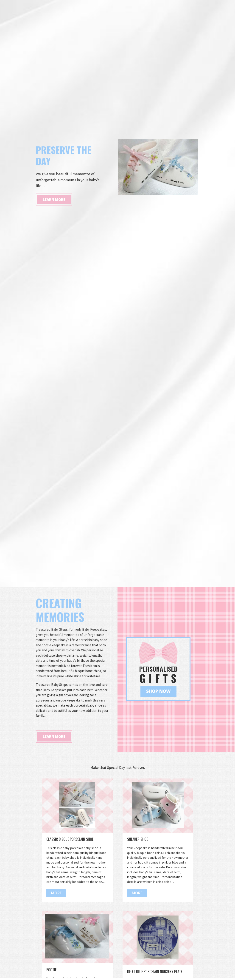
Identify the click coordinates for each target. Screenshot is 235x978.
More (56, 892)
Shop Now (158, 691)
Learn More (54, 319)
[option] (117, 293)
